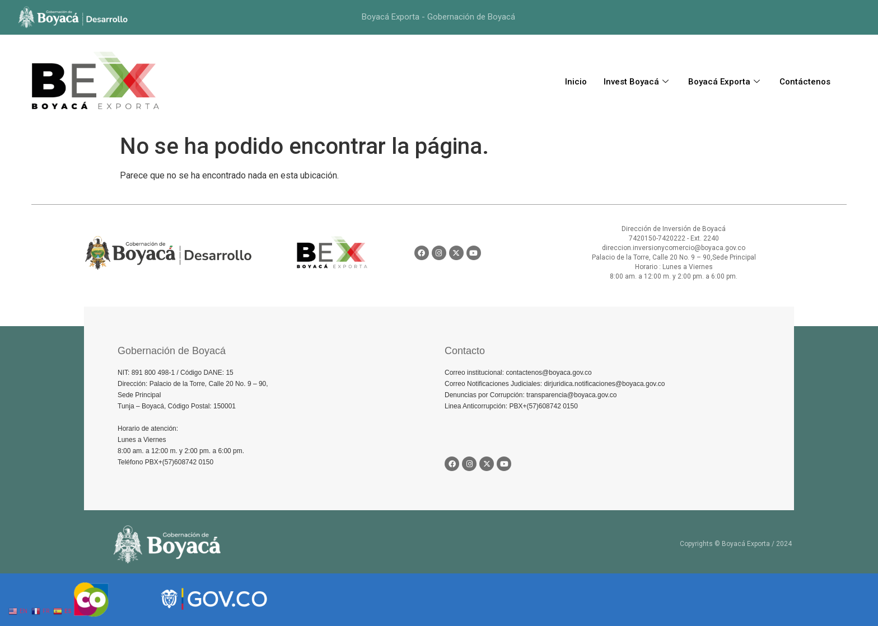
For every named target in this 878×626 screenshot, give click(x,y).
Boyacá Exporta (725, 82)
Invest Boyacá (637, 82)
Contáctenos (804, 82)
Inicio (576, 82)
